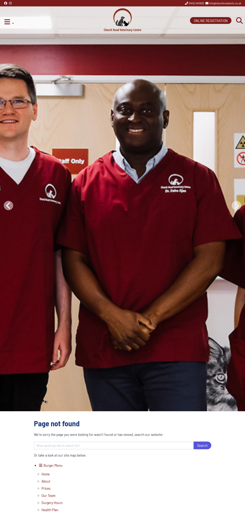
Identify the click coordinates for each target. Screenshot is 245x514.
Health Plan (49, 509)
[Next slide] (236, 205)
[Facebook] (6, 3)
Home (45, 474)
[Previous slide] (8, 205)
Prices (46, 488)
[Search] (239, 20)
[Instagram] (10, 3)
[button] (9, 20)
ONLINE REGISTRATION (211, 20)
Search (202, 445)
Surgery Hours (52, 502)
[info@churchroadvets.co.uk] (223, 3)
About (45, 481)
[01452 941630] (194, 3)
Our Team (48, 495)
